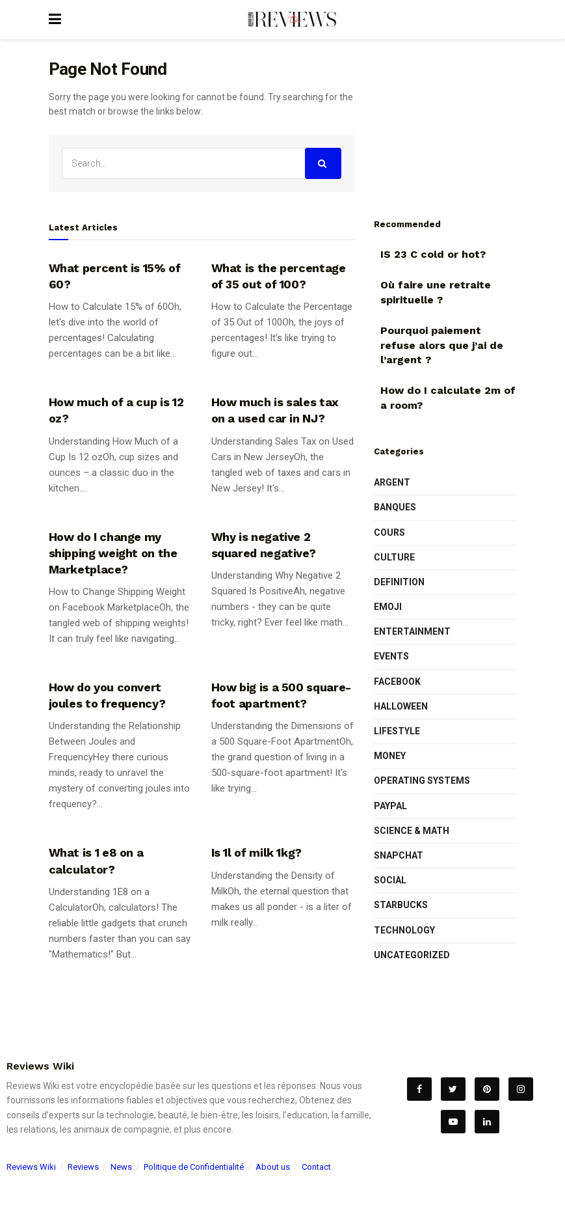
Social (390, 880)
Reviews (83, 1167)
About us (273, 1167)
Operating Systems (422, 780)
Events (391, 656)
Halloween (401, 706)
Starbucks (401, 905)
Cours (389, 532)
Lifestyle (397, 731)
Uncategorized (412, 955)
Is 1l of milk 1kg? (256, 852)
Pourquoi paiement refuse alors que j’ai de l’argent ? (441, 345)
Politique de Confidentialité (194, 1167)
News (121, 1167)
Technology (404, 930)
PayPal (390, 806)
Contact (316, 1167)
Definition (399, 582)
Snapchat (398, 855)
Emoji (388, 606)
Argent (392, 482)
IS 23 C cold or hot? (433, 254)
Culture (394, 557)
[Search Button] (323, 163)
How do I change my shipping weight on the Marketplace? (113, 553)
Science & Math (411, 830)
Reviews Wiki (31, 1167)
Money (390, 756)
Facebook (397, 681)
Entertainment (412, 631)
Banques (395, 507)
